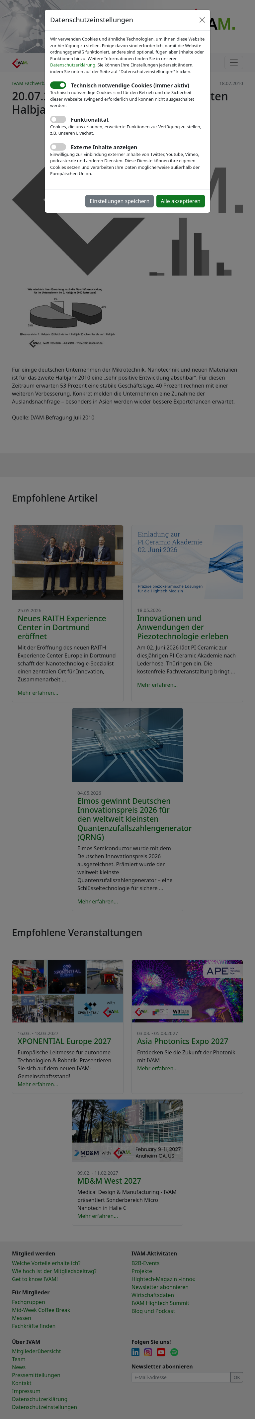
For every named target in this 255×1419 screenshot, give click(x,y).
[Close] (202, 20)
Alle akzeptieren (181, 201)
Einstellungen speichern (119, 201)
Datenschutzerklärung (72, 65)
